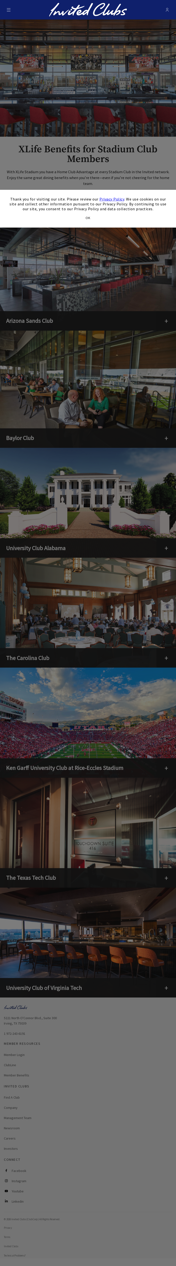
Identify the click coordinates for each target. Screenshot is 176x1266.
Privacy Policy (111, 199)
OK (88, 218)
